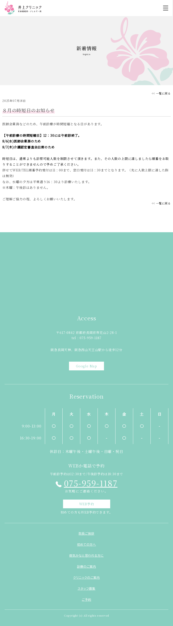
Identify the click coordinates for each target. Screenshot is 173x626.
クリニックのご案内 (86, 577)
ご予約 (86, 599)
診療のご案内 (86, 566)
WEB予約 (86, 504)
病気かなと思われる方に (86, 555)
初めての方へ (86, 544)
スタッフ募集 (86, 588)
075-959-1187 (91, 483)
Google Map (86, 366)
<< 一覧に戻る (161, 93)
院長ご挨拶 (87, 533)
